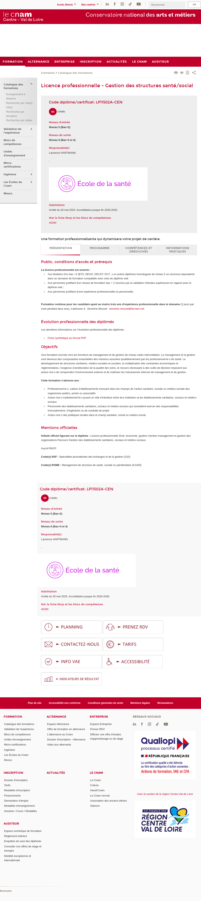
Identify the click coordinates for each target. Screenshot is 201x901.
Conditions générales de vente (105, 703)
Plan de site (34, 703)
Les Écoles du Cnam (13, 184)
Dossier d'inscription (16, 780)
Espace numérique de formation (22, 830)
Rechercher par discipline (15, 114)
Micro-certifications (12, 164)
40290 (52, 222)
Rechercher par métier (19, 120)
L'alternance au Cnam (60, 734)
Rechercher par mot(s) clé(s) (19, 105)
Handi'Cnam (97, 790)
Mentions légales (140, 703)
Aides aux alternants (59, 744)
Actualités (56, 773)
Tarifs (7, 785)
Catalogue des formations (75, 73)
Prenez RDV (97, 729)
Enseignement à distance (15, 96)
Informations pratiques (177, 249)
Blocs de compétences (13, 142)
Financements (12, 795)
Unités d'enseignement (14, 153)
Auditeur (11, 823)
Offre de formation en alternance (66, 729)
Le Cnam (96, 773)
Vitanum (95, 805)
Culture (94, 785)
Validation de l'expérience (12, 130)
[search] (167, 4)
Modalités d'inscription (17, 790)
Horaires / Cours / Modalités (20, 811)
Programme (99, 248)
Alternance (56, 716)
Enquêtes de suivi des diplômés (22, 841)
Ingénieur (10, 174)
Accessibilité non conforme (65, 703)
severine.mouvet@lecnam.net (126, 308)
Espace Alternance (58, 724)
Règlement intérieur (15, 836)
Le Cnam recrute (100, 795)
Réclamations (165, 703)
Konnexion (6, 891)
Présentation (60, 248)
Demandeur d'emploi (16, 800)
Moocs (8, 193)
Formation (48, 73)
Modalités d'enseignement (19, 805)
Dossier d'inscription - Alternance (66, 739)
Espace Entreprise (101, 724)
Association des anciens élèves (108, 800)
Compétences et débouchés (138, 249)
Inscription (13, 773)
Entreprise (99, 716)
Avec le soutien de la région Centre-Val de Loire (165, 793)
